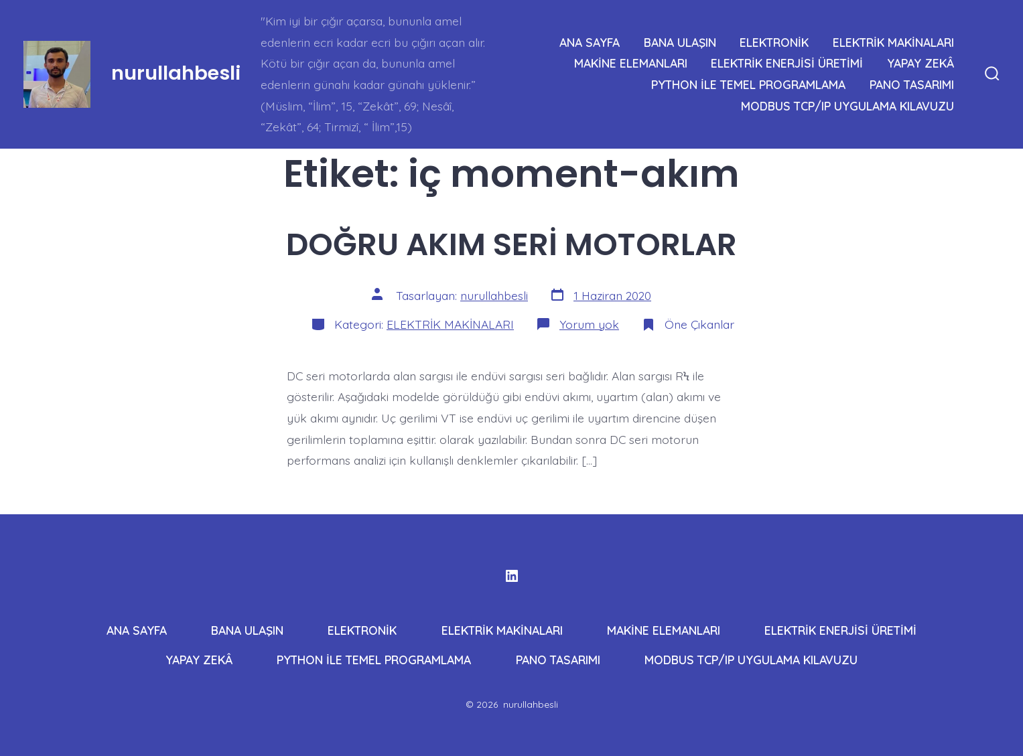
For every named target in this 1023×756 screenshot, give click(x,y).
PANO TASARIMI (912, 84)
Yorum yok (589, 324)
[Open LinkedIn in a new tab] (512, 576)
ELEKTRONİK (774, 42)
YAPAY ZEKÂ (920, 63)
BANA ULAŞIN (680, 42)
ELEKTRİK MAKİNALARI (893, 42)
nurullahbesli (494, 295)
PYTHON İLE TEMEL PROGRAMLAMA (748, 84)
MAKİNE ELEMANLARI (630, 63)
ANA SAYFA (589, 42)
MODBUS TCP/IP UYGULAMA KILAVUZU (847, 105)
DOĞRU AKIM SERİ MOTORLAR (511, 244)
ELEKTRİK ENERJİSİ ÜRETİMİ (787, 63)
